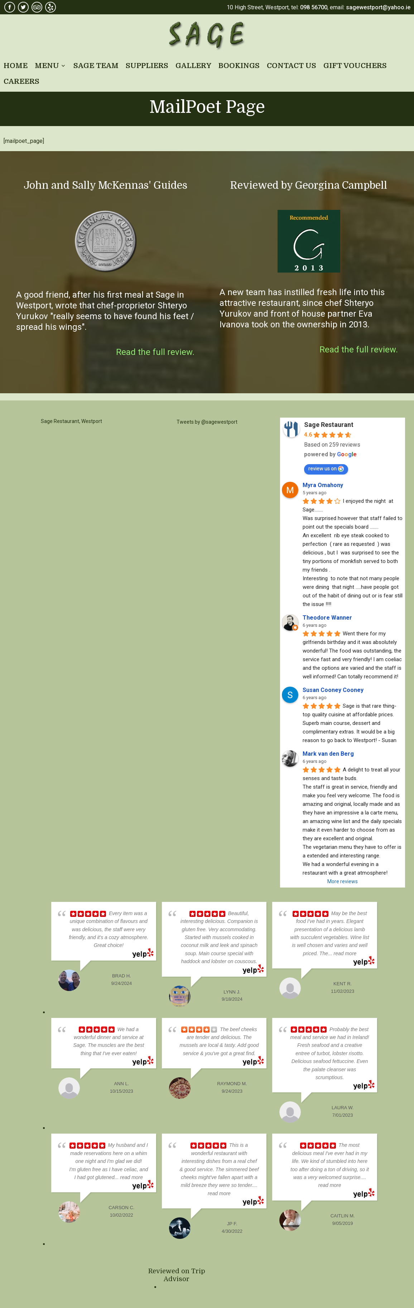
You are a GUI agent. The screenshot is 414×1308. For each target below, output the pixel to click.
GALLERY (193, 66)
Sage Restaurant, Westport (71, 421)
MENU (47, 66)
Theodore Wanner (327, 617)
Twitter (23, 7)
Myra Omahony (323, 485)
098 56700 (313, 7)
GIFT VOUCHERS (355, 66)
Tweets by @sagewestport (207, 422)
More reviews (342, 881)
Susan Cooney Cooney (333, 690)
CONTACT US (291, 66)
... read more (342, 953)
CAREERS (21, 81)
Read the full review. (155, 352)
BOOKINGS (239, 66)
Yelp (50, 7)
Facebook (9, 7)
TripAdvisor (37, 7)
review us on (326, 469)
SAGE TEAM (96, 66)
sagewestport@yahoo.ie (378, 7)
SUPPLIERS (147, 66)
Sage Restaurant (207, 36)
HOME (16, 66)
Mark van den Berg (328, 753)
